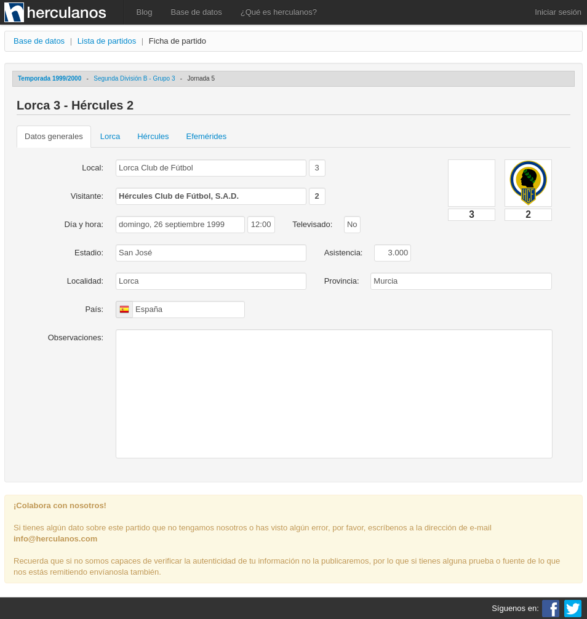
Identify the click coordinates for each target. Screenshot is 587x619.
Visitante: (87, 196)
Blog (145, 12)
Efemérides (206, 136)
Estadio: (88, 252)
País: (94, 309)
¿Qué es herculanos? (279, 12)
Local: (92, 167)
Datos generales (54, 136)
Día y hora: (83, 224)
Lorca (110, 136)
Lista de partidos (107, 41)
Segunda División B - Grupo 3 (134, 78)
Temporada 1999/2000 (49, 78)
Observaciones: (75, 337)
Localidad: (85, 281)
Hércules (153, 136)
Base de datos (196, 12)
